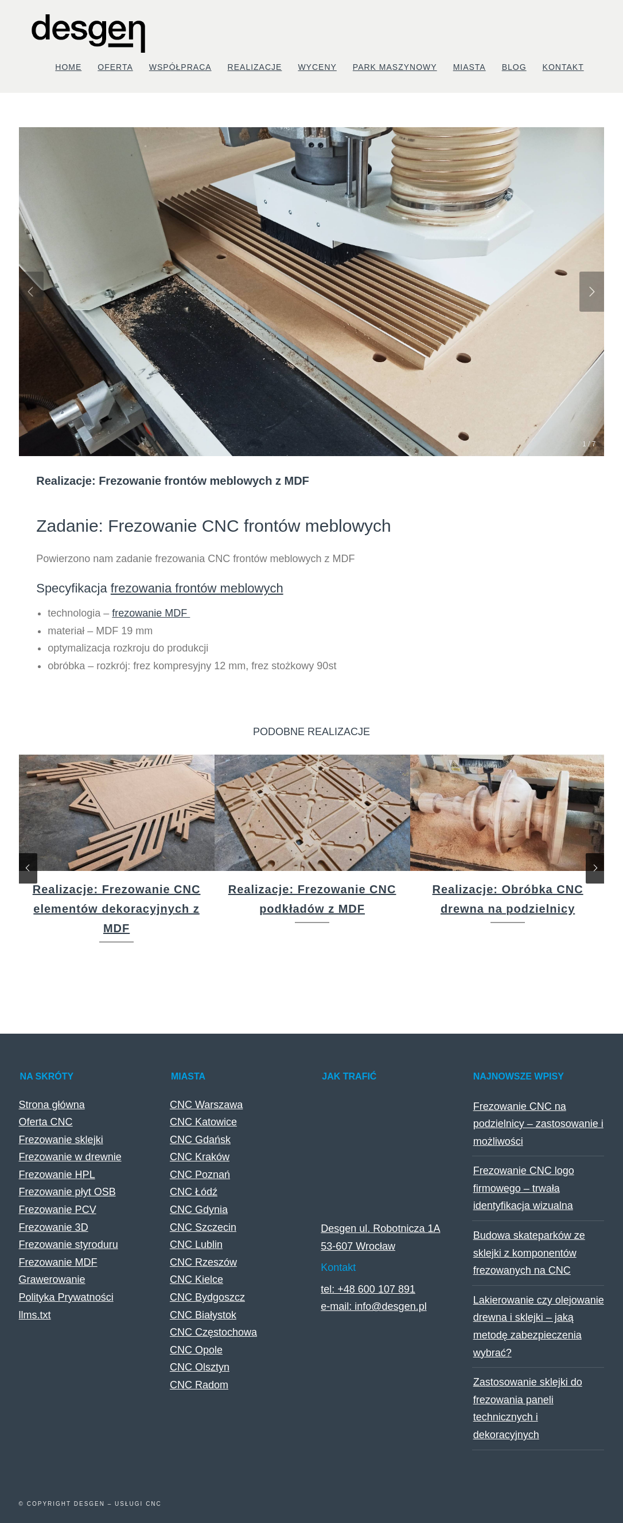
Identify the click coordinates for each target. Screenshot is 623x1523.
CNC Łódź (193, 1192)
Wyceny (317, 67)
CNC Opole (196, 1350)
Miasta (469, 67)
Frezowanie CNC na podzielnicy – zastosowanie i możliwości (538, 1124)
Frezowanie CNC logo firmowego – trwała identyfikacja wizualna (523, 1188)
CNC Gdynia (199, 1209)
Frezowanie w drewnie (70, 1157)
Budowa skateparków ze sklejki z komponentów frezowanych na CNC (529, 1253)
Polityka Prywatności (66, 1297)
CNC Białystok (203, 1315)
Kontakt (563, 67)
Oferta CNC (46, 1122)
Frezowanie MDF (58, 1262)
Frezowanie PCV (57, 1209)
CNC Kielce (196, 1279)
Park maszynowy (395, 67)
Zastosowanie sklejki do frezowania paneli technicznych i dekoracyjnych (527, 1408)
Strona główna (52, 1104)
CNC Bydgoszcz (207, 1297)
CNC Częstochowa (213, 1332)
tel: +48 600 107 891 (368, 1289)
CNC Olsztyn (199, 1367)
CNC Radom (199, 1385)
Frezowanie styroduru (68, 1244)
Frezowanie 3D (53, 1227)
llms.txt (35, 1315)
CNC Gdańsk (200, 1139)
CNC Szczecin (203, 1227)
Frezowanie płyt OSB (67, 1192)
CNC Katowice (203, 1122)
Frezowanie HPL (57, 1174)
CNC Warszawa (206, 1104)
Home (68, 67)
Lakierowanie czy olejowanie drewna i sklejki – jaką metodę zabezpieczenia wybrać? (538, 1326)
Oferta (115, 67)
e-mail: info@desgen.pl (373, 1306)
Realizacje (255, 67)
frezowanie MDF (151, 613)
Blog (514, 67)
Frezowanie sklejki (61, 1139)
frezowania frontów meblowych (197, 588)
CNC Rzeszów (203, 1262)
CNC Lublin (196, 1244)
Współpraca (180, 67)
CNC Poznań (200, 1174)
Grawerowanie (52, 1279)
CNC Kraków (199, 1157)
